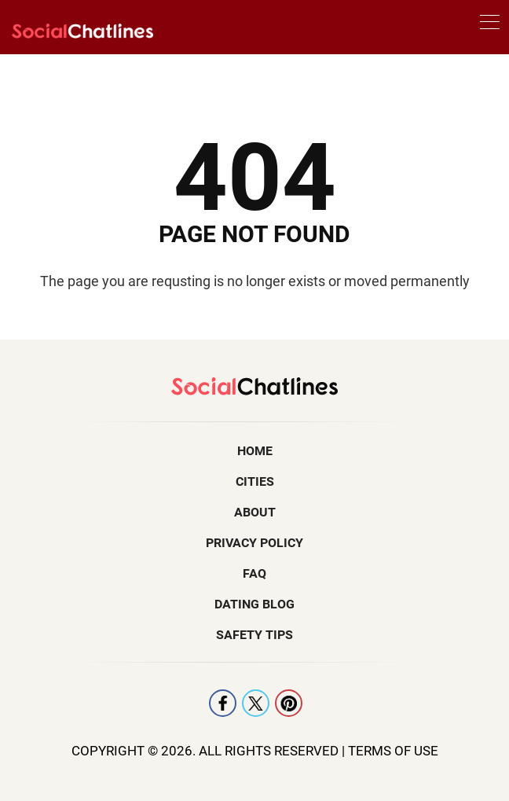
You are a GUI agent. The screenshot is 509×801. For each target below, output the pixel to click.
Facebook (222, 703)
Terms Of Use (393, 751)
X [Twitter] (255, 703)
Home (255, 450)
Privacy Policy (254, 542)
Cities (255, 481)
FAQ (254, 573)
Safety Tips (254, 634)
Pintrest (288, 703)
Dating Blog (254, 604)
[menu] (490, 25)
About (255, 512)
